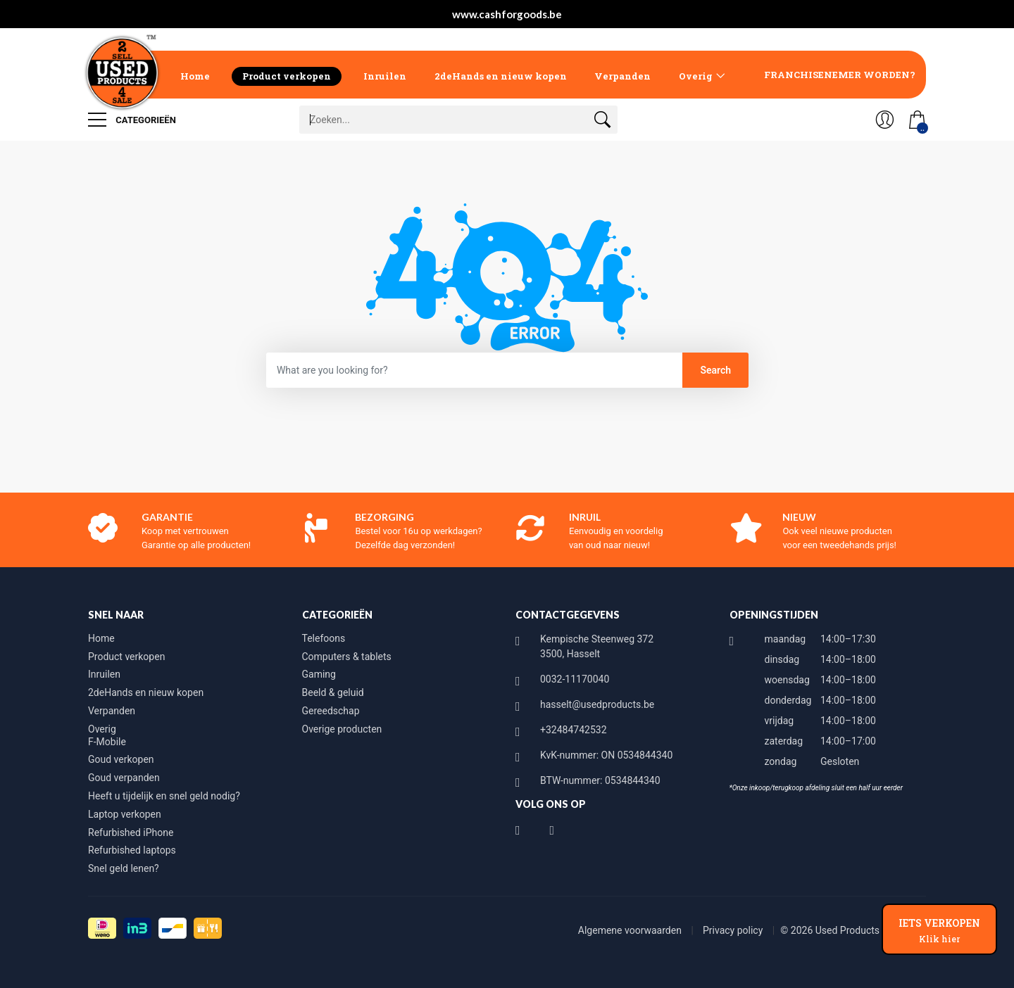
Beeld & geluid (333, 692)
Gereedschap (331, 710)
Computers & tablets (347, 656)
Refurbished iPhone (130, 832)
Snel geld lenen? (123, 868)
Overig (696, 76)
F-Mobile (107, 741)
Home (195, 76)
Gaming (319, 674)
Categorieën (132, 120)
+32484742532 (573, 729)
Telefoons (324, 638)
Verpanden (622, 76)
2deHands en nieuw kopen (500, 76)
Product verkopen (286, 76)
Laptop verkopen (124, 814)
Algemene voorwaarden (631, 930)
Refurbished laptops (132, 850)
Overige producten (342, 729)
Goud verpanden (124, 777)
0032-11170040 (574, 679)
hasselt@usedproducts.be (597, 704)
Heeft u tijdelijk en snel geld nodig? (164, 796)
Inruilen (384, 76)
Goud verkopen (121, 759)
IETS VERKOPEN (939, 930)
